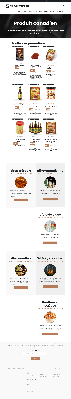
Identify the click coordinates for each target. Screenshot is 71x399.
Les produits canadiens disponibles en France (29, 27)
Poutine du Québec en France (50, 333)
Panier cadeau (43, 378)
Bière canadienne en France (50, 199)
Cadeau (52, 11)
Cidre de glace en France (50, 242)
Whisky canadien (56, 381)
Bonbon (35, 63)
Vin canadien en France (20, 287)
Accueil (20, 11)
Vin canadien (45, 38)
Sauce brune (51, 65)
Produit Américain (59, 11)
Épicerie (35, 11)
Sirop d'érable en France (20, 199)
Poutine (30, 11)
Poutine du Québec (35, 40)
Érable (40, 11)
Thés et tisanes (20, 63)
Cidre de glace (35, 38)
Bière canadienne (25, 38)
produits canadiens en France (19, 345)
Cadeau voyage (30, 386)
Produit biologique (43, 381)
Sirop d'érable (14, 38)
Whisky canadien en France (50, 286)
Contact (68, 1)
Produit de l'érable (43, 376)
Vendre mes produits (52, 1)
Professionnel (61, 1)
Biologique (46, 11)
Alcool (25, 11)
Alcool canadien (43, 372)
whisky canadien (56, 38)
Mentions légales (30, 391)
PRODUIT (17, 5)
